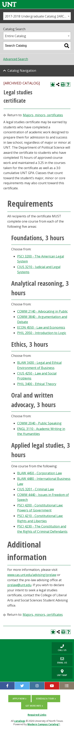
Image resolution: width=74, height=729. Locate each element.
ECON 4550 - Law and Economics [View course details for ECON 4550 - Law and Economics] (41, 327)
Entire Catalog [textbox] (15, 36)
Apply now (18, 698)
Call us (59, 648)
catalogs (19, 721)
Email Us (59, 660)
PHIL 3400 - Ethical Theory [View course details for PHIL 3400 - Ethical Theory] (36, 384)
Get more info (33, 705)
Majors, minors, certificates (43, 115)
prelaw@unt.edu (19, 585)
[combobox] (37, 16)
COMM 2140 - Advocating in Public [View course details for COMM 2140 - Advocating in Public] (42, 311)
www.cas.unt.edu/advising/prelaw (31, 575)
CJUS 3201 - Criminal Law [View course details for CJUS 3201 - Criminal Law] (35, 489)
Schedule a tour (45, 698)
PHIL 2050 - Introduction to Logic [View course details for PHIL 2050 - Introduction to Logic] (41, 333)
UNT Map (62, 673)
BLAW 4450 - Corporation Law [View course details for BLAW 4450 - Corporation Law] (39, 473)
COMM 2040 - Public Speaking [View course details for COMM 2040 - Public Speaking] (39, 423)
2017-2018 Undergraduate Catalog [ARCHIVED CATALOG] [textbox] (38, 16)
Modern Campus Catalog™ (43, 724)
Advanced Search (15, 59)
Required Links (37, 714)
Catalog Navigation (21, 70)
